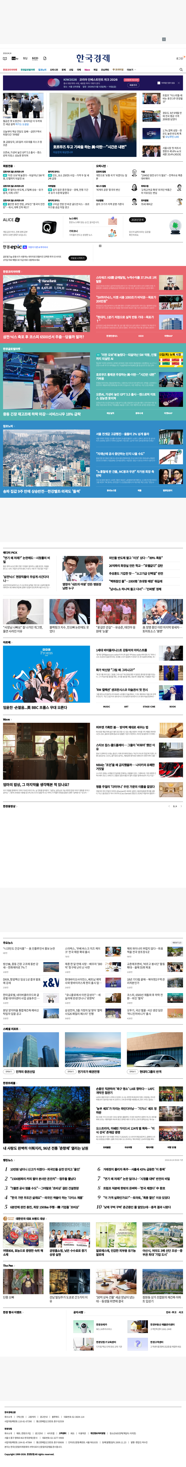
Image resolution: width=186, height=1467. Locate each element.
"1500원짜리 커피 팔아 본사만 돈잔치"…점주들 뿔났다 (43, 1179)
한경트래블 (9, 1083)
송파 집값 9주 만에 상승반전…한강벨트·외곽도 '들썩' (41, 491)
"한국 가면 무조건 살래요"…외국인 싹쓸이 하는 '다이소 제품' (46, 1197)
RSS (72, 1433)
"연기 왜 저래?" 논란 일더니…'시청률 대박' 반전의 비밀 (136, 1179)
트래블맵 (107, 1147)
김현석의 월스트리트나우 (13, 171)
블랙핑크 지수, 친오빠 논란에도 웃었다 (69, 629)
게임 (95, 69)
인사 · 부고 (171, 1312)
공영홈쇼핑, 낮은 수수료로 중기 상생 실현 (68, 1252)
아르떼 (6, 642)
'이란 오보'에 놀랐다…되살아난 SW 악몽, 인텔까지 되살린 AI (23, 176)
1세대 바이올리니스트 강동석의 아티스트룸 (121, 650)
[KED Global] (35, 58)
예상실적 (110, 413)
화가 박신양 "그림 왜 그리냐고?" (115, 670)
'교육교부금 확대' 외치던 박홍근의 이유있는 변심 (156, 191)
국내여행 (128, 1147)
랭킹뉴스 (8, 1160)
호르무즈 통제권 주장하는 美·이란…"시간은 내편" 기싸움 (126, 376)
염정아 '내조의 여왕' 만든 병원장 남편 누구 (81, 586)
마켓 (168, 335)
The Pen (8, 1265)
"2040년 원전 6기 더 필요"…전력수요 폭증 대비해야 (161, 176)
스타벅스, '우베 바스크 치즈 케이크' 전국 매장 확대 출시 (82, 950)
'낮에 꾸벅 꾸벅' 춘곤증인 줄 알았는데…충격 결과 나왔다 (137, 1207)
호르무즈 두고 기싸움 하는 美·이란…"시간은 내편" (89, 146)
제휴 (18, 1433)
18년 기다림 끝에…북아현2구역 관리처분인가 (146, 981)
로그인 (179, 58)
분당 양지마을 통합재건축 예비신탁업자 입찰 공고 (21, 1012)
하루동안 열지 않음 (168, 83)
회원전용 (8, 166)
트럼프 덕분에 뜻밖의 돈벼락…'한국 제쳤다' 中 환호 (134, 1188)
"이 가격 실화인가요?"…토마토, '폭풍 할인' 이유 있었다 (136, 1197)
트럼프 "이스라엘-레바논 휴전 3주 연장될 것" (173, 98)
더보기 (130, 69)
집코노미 (42, 69)
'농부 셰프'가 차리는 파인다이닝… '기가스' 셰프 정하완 (126, 1110)
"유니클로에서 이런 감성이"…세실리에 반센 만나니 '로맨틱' (82, 996)
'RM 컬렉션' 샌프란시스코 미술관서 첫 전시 (122, 690)
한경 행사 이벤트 (12, 1312)
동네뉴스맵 (111, 490)
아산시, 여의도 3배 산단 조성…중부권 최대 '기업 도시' (162, 1252)
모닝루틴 (105, 69)
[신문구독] (45, 58)
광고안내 (44, 1416)
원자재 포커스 (54, 171)
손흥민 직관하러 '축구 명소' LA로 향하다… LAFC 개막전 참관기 (125, 1091)
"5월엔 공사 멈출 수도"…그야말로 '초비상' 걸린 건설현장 (44, 1188)
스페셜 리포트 (10, 1029)
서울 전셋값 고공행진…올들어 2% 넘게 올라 (122, 434)
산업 (71, 69)
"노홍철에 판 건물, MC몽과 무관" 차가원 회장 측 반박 (125, 473)
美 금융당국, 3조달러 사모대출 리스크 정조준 (22, 143)
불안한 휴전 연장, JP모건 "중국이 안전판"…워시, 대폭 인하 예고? (24, 205)
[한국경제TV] (15, 58)
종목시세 (139, 413)
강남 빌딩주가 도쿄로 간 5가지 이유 (68, 1299)
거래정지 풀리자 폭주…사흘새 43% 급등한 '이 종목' (134, 1169)
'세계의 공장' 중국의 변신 (108, 189)
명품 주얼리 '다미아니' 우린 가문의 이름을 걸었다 (125, 786)
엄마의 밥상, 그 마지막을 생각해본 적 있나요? (36, 784)
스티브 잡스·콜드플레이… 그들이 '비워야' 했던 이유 (125, 747)
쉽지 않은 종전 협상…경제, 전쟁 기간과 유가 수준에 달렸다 (68, 191)
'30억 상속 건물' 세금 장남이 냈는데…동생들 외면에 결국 (115, 1299)
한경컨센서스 (111, 335)
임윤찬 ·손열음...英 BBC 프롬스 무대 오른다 (35, 707)
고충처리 (32, 1416)
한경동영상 (9, 806)
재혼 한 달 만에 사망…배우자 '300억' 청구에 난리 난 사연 (83, 965)
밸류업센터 (167, 490)
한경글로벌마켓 (28, 69)
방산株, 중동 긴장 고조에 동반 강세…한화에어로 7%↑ (20, 965)
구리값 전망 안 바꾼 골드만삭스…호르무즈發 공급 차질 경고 (68, 205)
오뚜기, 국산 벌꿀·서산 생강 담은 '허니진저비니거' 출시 (145, 1012)
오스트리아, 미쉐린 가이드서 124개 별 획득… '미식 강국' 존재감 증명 (125, 1130)
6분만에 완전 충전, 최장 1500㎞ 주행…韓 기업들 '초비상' (44, 1207)
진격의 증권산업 (19, 1071)
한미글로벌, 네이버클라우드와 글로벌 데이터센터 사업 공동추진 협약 (21, 998)
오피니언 (54, 69)
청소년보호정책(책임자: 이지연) (123, 1433)
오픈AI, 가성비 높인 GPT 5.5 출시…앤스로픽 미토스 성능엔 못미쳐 (22, 153)
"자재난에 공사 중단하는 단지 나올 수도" (120, 454)
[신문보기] (5, 58)
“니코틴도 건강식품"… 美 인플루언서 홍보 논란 (29, 948)
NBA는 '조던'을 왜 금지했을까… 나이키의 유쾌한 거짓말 (125, 767)
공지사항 (78, 1312)
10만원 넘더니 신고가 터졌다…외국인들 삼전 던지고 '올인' (45, 1169)
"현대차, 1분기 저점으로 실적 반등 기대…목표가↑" (125, 319)
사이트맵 (50, 1433)
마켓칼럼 (52, 186)
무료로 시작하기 (77, 258)
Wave (87, 69)
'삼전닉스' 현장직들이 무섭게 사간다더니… (26, 579)
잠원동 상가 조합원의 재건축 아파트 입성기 (161, 1299)
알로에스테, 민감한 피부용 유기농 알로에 (116, 1252)
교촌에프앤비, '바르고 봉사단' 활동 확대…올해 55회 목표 (146, 965)
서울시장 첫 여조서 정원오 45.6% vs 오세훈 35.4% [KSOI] (172, 151)
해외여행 (149, 1147)
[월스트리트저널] (25, 58)
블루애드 (55, 1416)
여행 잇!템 (171, 1147)
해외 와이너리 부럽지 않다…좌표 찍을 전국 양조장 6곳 (145, 950)
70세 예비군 (147, 204)
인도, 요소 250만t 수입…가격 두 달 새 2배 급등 (68, 176)
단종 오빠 (8, 1297)
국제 (79, 69)
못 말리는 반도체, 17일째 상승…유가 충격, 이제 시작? (23, 191)
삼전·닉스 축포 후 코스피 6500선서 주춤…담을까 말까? (43, 336)
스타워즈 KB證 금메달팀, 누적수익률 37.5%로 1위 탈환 (126, 279)
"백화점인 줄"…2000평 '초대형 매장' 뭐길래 (135, 581)
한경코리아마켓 (10, 69)
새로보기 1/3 (176, 942)
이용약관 (82, 1433)
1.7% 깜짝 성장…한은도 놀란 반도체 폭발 (172, 133)
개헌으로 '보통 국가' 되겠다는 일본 (111, 176)
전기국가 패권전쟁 (82, 1071)
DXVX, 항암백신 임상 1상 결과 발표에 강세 (21, 981)
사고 (181, 1312)
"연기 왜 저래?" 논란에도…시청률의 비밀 (26, 560)
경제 (64, 69)
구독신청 (20, 1416)
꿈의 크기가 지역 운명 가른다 (110, 204)
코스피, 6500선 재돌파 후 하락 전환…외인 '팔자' (145, 996)
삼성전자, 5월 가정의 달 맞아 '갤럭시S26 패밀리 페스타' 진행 (83, 1012)
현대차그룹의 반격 (144, 1071)
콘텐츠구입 (26, 1433)
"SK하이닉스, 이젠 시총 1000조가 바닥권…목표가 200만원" (126, 299)
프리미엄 (119, 69)
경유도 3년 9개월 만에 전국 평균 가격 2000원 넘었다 (172, 116)
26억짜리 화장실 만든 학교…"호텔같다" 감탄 (136, 565)
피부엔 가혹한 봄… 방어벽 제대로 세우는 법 (122, 727)
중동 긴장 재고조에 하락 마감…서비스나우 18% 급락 (42, 414)
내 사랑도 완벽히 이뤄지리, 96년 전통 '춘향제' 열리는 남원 (45, 1148)
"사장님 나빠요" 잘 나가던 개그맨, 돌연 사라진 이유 (23, 629)
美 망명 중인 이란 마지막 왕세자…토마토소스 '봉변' (162, 629)
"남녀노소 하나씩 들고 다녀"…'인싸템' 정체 (135, 589)
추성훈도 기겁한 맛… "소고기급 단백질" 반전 (136, 573)
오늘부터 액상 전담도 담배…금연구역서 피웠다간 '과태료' (22, 133)
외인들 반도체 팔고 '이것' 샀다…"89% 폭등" (136, 558)
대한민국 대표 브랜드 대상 (30, 1219)
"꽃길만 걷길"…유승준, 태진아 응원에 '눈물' (115, 629)
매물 (139, 490)
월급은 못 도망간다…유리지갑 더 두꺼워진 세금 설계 (22, 122)
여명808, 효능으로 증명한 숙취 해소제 (23, 1252)
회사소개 (8, 1416)
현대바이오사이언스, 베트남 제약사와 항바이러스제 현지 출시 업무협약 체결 (83, 982)
